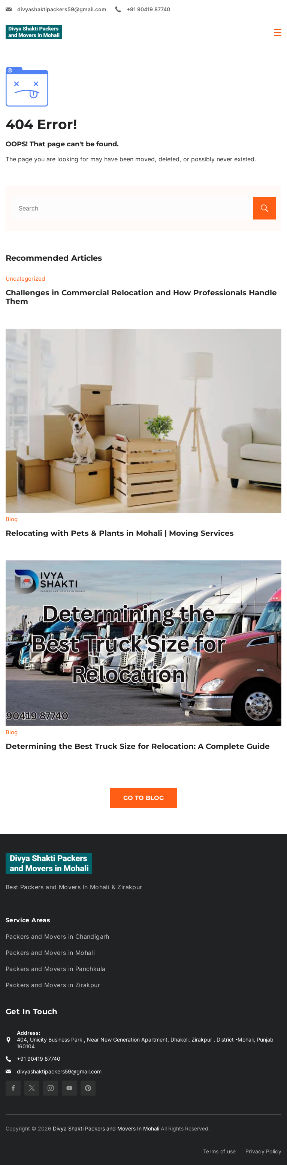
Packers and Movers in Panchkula (55, 969)
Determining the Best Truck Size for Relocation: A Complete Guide (138, 746)
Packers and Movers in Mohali (50, 952)
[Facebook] (13, 1088)
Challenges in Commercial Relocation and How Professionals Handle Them (141, 297)
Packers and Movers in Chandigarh (57, 936)
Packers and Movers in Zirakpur (53, 985)
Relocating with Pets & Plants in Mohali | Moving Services (120, 533)
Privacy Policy (263, 1151)
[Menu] (277, 32)
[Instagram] (50, 1088)
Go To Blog (143, 797)
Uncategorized (25, 278)
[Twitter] (31, 1088)
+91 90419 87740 (148, 9)
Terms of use (219, 1151)
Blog (12, 519)
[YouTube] (69, 1088)
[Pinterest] (88, 1088)
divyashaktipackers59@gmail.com (61, 9)
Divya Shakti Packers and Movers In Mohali (106, 1128)
